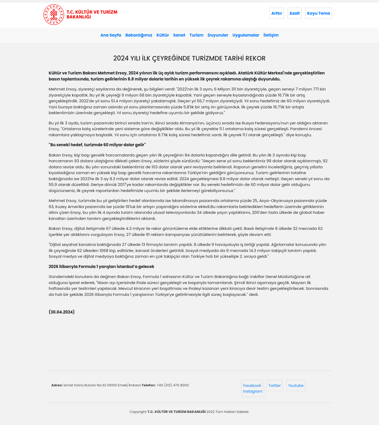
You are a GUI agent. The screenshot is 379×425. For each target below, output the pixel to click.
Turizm (196, 35)
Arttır (276, 13)
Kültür (162, 35)
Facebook (252, 385)
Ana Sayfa (110, 35)
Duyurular (218, 35)
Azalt (295, 13)
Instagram (252, 391)
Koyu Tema (318, 13)
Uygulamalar (245, 35)
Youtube (295, 385)
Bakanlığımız (138, 35)
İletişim (270, 35)
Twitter (274, 385)
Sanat (179, 35)
